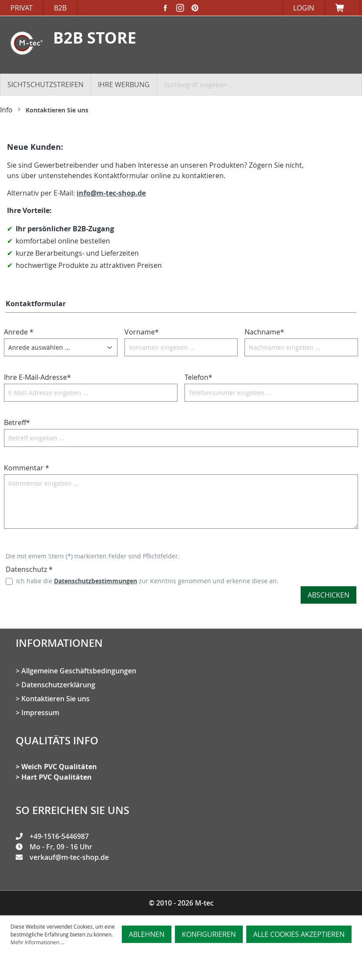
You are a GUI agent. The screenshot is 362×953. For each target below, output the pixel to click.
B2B (60, 8)
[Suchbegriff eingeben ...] (254, 84)
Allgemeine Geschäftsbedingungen (78, 671)
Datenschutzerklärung (58, 684)
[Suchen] (356, 84)
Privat (21, 8)
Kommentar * (26, 468)
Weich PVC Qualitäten (59, 766)
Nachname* (264, 332)
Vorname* (141, 332)
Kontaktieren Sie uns (55, 698)
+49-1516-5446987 (59, 836)
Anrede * (19, 332)
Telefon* (198, 377)
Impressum (40, 712)
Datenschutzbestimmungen (95, 581)
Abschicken (328, 595)
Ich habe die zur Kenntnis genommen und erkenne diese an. (147, 581)
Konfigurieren (209, 934)
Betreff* (17, 422)
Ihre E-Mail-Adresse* (37, 377)
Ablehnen (146, 934)
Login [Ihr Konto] (303, 8)
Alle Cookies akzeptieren (299, 934)
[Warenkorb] (342, 8)
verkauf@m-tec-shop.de (69, 857)
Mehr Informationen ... (37, 942)
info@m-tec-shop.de (111, 193)
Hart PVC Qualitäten (56, 777)
